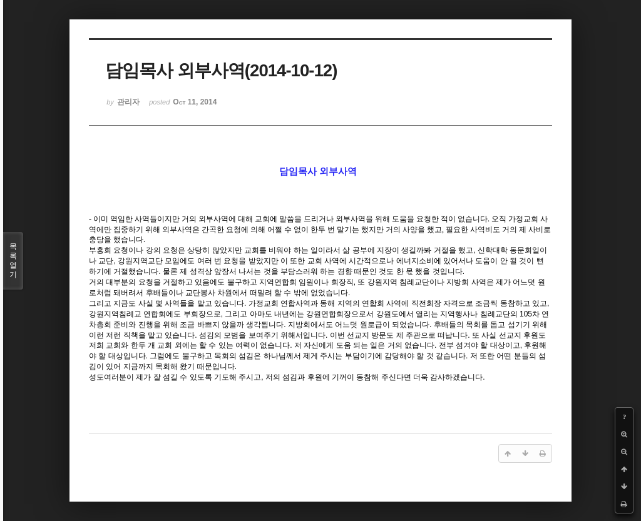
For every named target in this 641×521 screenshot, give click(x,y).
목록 (13, 261)
